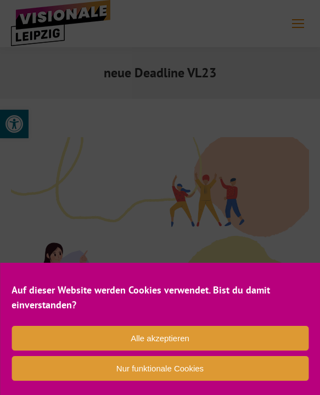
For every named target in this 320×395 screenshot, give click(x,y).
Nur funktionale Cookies (160, 368)
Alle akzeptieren (160, 338)
